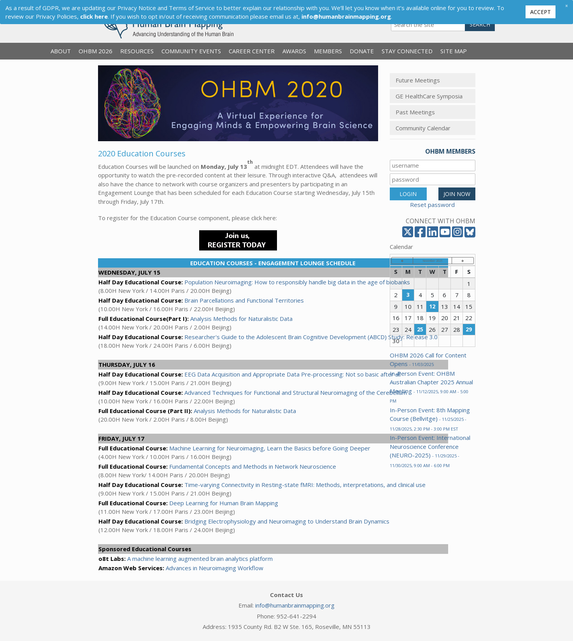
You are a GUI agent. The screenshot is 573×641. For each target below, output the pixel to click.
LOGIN (408, 194)
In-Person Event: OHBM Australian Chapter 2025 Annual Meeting (431, 387)
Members (328, 51)
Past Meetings (415, 112)
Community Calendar (423, 128)
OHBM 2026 (95, 51)
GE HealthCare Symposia (429, 96)
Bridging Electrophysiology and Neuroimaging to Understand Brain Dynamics (286, 521)
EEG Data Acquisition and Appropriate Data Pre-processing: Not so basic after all (292, 374)
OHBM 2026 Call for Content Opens (428, 359)
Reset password (432, 204)
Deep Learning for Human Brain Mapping (223, 503)
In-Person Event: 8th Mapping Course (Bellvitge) (430, 419)
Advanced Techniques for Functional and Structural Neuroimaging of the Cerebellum (295, 392)
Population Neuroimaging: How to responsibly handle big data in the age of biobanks (297, 282)
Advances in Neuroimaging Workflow (214, 568)
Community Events (191, 51)
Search (480, 24)
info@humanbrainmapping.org (295, 605)
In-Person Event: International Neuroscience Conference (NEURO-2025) (430, 451)
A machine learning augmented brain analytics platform (200, 558)
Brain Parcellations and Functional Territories (244, 300)
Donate (362, 51)
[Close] (566, 5)
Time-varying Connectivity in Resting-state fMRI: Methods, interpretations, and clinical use (305, 485)
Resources (137, 51)
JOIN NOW (456, 194)
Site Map (453, 51)
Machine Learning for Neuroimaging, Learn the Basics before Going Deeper (269, 448)
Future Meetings (418, 80)
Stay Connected (407, 51)
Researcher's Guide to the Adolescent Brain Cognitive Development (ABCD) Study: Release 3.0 (311, 337)
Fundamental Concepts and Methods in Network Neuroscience (252, 466)
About (61, 51)
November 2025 (432, 261)
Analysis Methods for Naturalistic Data (241, 318)
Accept (540, 12)
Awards (294, 51)
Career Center (252, 51)
